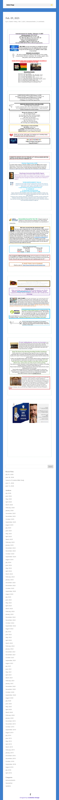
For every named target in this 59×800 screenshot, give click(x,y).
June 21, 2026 (10, 483)
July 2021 (8, 666)
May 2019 (9, 741)
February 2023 (10, 611)
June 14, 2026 (10, 486)
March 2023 (9, 608)
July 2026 (8, 493)
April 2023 (9, 605)
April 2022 (9, 640)
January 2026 (9, 510)
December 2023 (10, 582)
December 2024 (10, 548)
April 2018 (9, 773)
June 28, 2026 (10, 477)
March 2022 (9, 643)
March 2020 (9, 712)
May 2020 (9, 706)
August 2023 (9, 594)
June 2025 (9, 531)
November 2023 (11, 585)
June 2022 (9, 634)
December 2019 (10, 721)
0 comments (40, 21)
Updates (8, 786)
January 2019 (9, 753)
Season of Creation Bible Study (15, 480)
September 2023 (11, 591)
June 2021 (9, 669)
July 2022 (8, 631)
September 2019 (11, 729)
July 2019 (8, 735)
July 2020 (8, 701)
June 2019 (9, 738)
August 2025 (9, 525)
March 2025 (9, 539)
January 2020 (9, 718)
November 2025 (11, 516)
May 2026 (9, 499)
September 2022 (11, 626)
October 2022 (10, 623)
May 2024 (9, 568)
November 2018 (11, 758)
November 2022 (11, 620)
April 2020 (9, 709)
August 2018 (9, 767)
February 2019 (10, 750)
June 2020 (9, 704)
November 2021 (11, 654)
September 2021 (11, 660)
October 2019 (10, 727)
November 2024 (11, 551)
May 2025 (9, 533)
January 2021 (9, 683)
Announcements (31, 21)
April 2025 (9, 536)
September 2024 (11, 556)
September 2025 (11, 522)
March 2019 (9, 747)
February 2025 (10, 542)
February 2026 (10, 507)
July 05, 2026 (9, 474)
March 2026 (9, 505)
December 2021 (10, 652)
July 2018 (8, 770)
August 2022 (9, 629)
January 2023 (9, 614)
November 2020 (11, 689)
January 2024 (9, 580)
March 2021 (9, 678)
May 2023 (9, 603)
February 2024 (10, 577)
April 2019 (9, 744)
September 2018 (11, 764)
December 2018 (10, 755)
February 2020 (10, 715)
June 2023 (9, 600)
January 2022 (9, 649)
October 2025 (10, 519)
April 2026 (9, 502)
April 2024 (9, 571)
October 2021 (10, 657)
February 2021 (10, 680)
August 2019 (9, 732)
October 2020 (10, 692)
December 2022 (10, 617)
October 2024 (10, 554)
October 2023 (10, 588)
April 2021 (9, 675)
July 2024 (8, 562)
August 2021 (9, 663)
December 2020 (10, 686)
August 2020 (9, 698)
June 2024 (9, 565)
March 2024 (9, 574)
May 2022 (9, 637)
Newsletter (9, 783)
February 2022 (10, 646)
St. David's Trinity (12, 21)
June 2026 (9, 496)
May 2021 (9, 672)
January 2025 (9, 545)
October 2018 (10, 761)
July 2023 (8, 597)
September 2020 (11, 695)
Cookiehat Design (33, 797)
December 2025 (10, 513)
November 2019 (11, 724)
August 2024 (9, 559)
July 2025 (8, 528)
